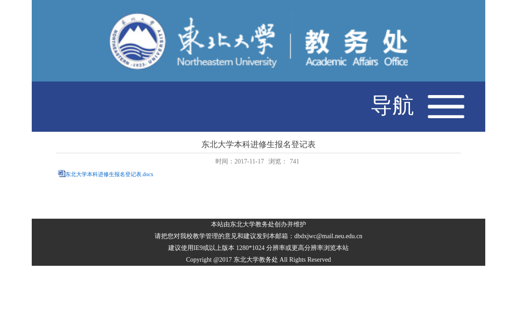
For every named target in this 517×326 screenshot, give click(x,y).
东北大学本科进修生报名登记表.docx (109, 175)
